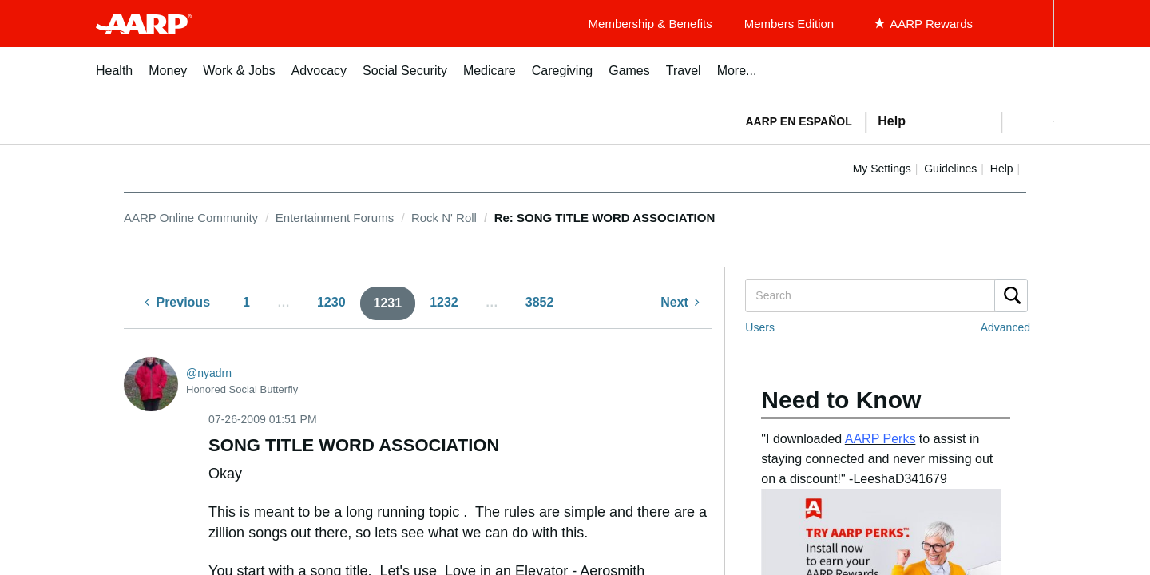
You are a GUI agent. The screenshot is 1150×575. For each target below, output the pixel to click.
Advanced (1005, 327)
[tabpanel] (893, 120)
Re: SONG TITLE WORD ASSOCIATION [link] (605, 217)
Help (1001, 168)
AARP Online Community (191, 217)
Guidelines (950, 168)
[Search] (885, 295)
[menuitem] (114, 79)
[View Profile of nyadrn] (209, 373)
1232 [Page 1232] (444, 302)
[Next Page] (680, 303)
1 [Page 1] (246, 302)
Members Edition (789, 23)
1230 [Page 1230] (331, 302)
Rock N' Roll (444, 217)
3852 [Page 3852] (539, 302)
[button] (1027, 121)
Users (760, 327)
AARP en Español (799, 121)
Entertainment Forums (335, 217)
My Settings (882, 168)
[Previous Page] (177, 303)
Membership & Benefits (650, 23)
